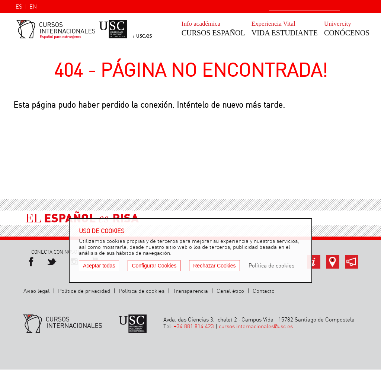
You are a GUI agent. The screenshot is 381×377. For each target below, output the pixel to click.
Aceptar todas (99, 266)
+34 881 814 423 (194, 327)
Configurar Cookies (154, 266)
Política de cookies (141, 291)
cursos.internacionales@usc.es (256, 327)
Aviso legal (36, 291)
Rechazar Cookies (214, 266)
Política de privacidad (84, 291)
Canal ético (230, 291)
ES (19, 7)
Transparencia (190, 291)
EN (33, 7)
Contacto (264, 291)
